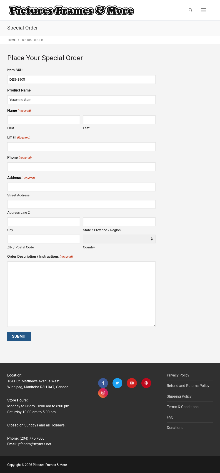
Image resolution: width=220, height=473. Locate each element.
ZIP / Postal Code (20, 247)
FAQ (170, 417)
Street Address (18, 195)
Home (12, 40)
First (10, 128)
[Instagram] (103, 393)
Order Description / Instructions (40, 256)
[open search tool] (191, 10)
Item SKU (14, 70)
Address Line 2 (18, 212)
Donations (175, 428)
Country (89, 247)
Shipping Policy (179, 396)
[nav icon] (203, 10)
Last (86, 128)
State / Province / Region (102, 230)
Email (18, 137)
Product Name (19, 90)
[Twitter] (117, 383)
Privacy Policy (178, 375)
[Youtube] (132, 383)
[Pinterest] (146, 383)
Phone (19, 157)
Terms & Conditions (183, 407)
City (10, 230)
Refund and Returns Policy (188, 386)
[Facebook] (103, 383)
